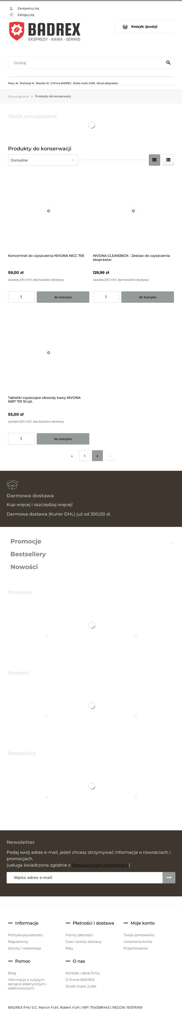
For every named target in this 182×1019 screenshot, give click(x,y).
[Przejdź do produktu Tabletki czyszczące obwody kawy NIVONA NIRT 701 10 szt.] (48, 352)
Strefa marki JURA (81, 986)
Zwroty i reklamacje (24, 948)
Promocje (25, 541)
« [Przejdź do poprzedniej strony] (72, 456)
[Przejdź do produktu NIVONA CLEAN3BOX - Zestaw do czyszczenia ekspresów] (133, 211)
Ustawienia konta (137, 941)
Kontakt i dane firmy (83, 973)
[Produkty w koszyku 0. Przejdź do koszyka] (144, 26)
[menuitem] (13, 83)
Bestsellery (28, 554)
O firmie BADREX (80, 980)
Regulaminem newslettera (100, 865)
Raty (69, 948)
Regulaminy (18, 941)
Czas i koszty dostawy (84, 941)
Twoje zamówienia (138, 935)
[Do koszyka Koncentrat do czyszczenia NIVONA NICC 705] (63, 297)
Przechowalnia (135, 948)
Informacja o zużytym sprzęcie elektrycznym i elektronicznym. (27, 984)
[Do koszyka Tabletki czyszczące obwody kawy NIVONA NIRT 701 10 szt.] (63, 439)
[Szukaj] (168, 63)
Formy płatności (79, 935)
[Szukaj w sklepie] (86, 63)
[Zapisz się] (169, 877)
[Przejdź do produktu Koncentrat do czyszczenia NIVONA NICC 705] (48, 211)
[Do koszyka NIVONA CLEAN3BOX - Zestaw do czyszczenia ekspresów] (147, 297)
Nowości (24, 567)
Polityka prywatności (25, 935)
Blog (12, 973)
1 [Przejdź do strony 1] (84, 456)
